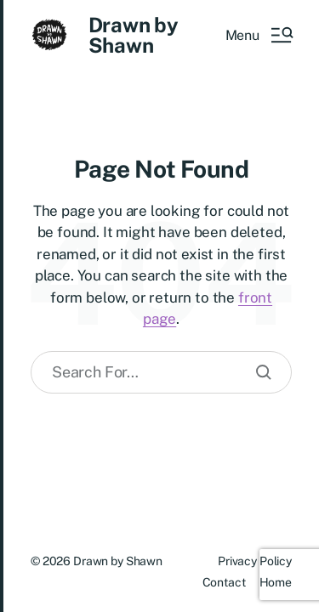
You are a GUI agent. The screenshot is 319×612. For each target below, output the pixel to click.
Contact (224, 582)
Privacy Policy (255, 561)
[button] (258, 35)
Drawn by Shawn (133, 34)
